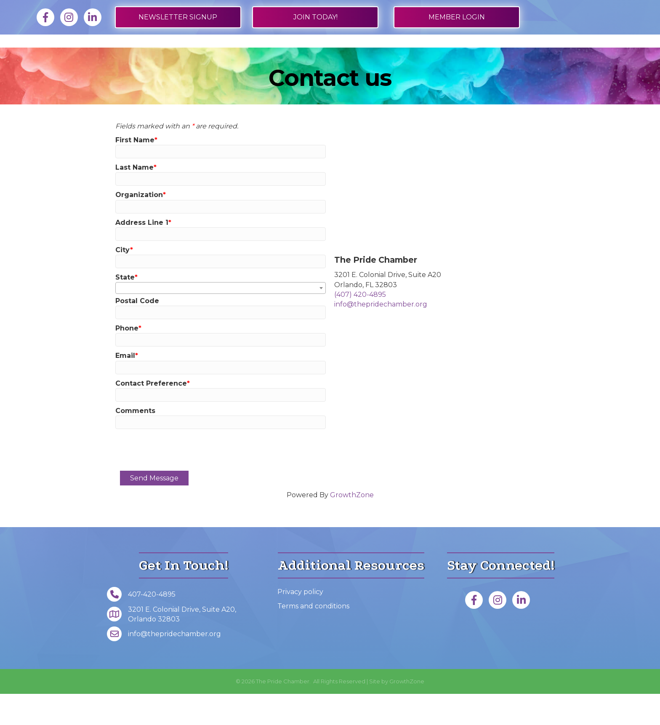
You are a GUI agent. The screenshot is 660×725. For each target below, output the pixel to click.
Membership (90, 56)
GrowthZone (352, 526)
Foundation (570, 56)
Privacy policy (300, 623)
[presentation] (184, 480)
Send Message (154, 509)
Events (449, 56)
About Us (504, 56)
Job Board (150, 56)
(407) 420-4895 (360, 326)
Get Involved (386, 56)
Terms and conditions (313, 637)
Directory (207, 56)
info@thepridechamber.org (380, 335)
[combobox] (220, 319)
